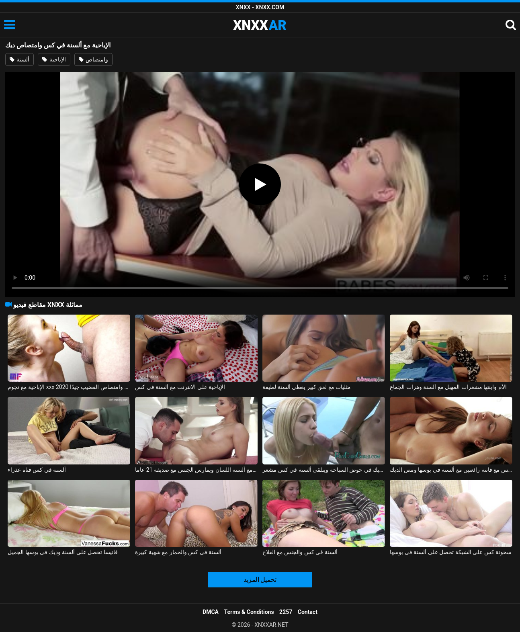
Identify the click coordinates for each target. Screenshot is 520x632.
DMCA (211, 612)
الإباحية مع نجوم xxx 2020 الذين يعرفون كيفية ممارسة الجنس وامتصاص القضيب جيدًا (69, 387)
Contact (307, 612)
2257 (285, 612)
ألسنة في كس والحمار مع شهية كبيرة (178, 552)
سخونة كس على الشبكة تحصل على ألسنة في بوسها (451, 552)
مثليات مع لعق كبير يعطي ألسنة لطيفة (306, 387)
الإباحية (54, 59)
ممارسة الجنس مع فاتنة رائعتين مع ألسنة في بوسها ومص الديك (451, 469)
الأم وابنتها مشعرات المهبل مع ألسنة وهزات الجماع (448, 387)
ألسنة (19, 59)
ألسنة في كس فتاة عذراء (37, 469)
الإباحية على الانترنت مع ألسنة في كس (180, 387)
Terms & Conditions (249, 612)
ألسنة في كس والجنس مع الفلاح (299, 552)
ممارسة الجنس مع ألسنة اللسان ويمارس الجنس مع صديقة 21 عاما (196, 469)
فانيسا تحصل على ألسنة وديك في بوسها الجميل (62, 552)
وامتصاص (93, 59)
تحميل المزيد (260, 579)
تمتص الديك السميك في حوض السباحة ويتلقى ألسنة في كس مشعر (323, 469)
